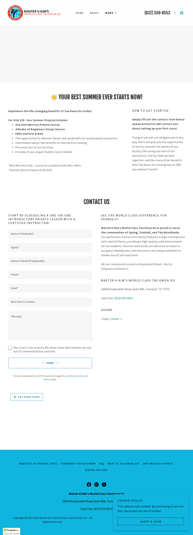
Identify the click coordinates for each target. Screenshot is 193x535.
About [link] (94, 13)
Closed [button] (114, 319)
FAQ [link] (102, 463)
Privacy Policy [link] (68, 375)
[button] (111, 13)
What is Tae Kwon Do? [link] (124, 463)
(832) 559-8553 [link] (157, 12)
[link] (34, 12)
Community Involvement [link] (78, 463)
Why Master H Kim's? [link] (158, 463)
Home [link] (80, 13)
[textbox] (50, 233)
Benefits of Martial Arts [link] (38, 463)
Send (50, 363)
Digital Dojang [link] (96, 470)
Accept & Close (151, 521)
